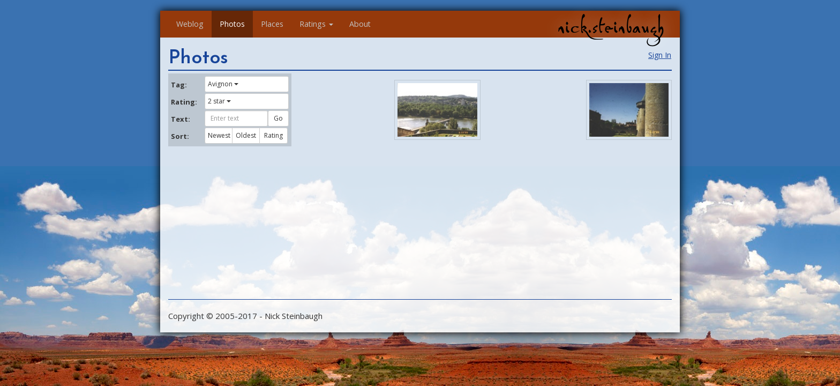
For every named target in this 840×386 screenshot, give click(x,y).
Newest (219, 135)
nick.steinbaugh (611, 27)
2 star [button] (219, 101)
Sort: (180, 136)
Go (278, 118)
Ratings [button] (316, 24)
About (360, 24)
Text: (180, 119)
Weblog (190, 24)
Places (272, 24)
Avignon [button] (223, 83)
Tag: (179, 85)
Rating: (184, 102)
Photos (232, 24)
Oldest (246, 135)
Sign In (659, 55)
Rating (273, 135)
